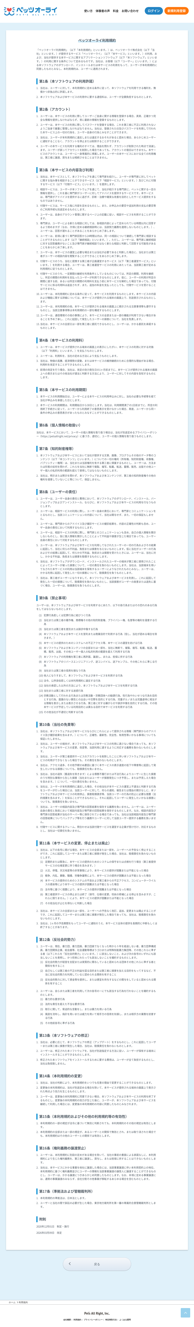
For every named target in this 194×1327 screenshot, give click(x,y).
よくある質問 (125, 1320)
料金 (116, 10)
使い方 (88, 10)
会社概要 (67, 1320)
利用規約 (77, 1320)
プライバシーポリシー (93, 1320)
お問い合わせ (130, 10)
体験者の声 (103, 10)
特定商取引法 (111, 1320)
